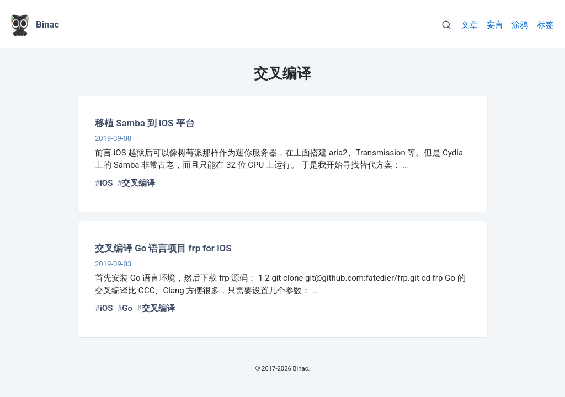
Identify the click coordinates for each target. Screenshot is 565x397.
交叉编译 (138, 183)
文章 (469, 25)
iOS (106, 183)
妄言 (495, 25)
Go (127, 308)
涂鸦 (519, 25)
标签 (545, 25)
